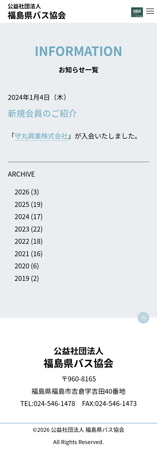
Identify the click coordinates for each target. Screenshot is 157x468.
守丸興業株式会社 (41, 135)
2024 (22, 216)
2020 (22, 265)
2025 (22, 204)
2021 (22, 253)
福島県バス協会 (78, 357)
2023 (22, 228)
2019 (22, 278)
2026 (22, 191)
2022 (22, 241)
